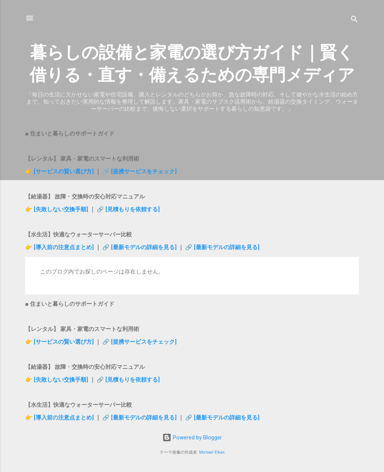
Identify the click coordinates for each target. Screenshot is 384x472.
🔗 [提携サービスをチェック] (139, 171)
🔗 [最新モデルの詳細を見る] (140, 247)
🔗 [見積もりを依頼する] (128, 209)
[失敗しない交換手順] (62, 209)
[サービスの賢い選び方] (63, 171)
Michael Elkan (212, 452)
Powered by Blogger (192, 437)
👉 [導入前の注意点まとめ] (60, 247)
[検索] (354, 20)
